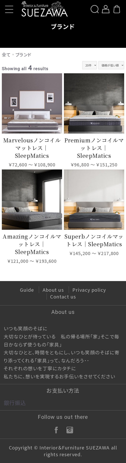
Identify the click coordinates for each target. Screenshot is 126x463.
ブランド (23, 54)
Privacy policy (89, 289)
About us (53, 289)
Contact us (63, 296)
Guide (27, 289)
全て (6, 54)
